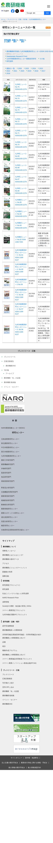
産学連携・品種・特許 (11, 622)
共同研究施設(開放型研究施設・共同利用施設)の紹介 (21, 635)
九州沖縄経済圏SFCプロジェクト (14, 615)
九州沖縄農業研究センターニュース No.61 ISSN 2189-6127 (21, 255)
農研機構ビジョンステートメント (14, 568)
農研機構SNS (7, 704)
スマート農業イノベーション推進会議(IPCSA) (19, 663)
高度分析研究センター (9, 521)
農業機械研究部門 (7, 464)
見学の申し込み (8, 687)
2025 (27, 68)
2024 (34, 68)
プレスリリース (8, 674)
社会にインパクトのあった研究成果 (15, 593)
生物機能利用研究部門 (9, 492)
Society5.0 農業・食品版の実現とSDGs (16, 606)
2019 (29, 71)
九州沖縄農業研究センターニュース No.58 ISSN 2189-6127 (21, 295)
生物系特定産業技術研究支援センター (15, 530)
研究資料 (9, 61)
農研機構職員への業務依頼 (12, 630)
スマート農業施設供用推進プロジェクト (17, 659)
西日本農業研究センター (10, 452)
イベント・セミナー (9, 700)
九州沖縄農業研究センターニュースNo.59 (21, 282)
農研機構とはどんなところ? (12, 555)
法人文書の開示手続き (10, 763)
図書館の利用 (7, 572)
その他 (42, 59)
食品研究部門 (6, 477)
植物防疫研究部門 (7, 500)
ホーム (3, 19)
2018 (36, 71)
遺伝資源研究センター (9, 517)
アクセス (5, 563)
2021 (15, 71)
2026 (20, 68)
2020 (22, 71)
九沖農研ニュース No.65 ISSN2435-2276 (21, 202)
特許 (4, 646)
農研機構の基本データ (10, 559)
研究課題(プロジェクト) (11, 585)
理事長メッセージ (9, 551)
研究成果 (5, 589)
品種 (4, 642)
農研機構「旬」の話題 (10, 691)
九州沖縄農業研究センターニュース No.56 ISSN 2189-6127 (21, 329)
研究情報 (6, 581)
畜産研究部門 (6, 473)
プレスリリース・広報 (14, 19)
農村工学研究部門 (7, 460)
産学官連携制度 (8, 626)
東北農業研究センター (9, 443)
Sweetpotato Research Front (16, 56)
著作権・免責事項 (31, 758)
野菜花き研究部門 (7, 488)
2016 (8, 73)
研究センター (18, 432)
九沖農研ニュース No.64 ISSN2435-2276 (21, 213)
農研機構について (9, 547)
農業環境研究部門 (7, 496)
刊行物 (25, 19)
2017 (43, 71)
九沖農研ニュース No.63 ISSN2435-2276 (21, 225)
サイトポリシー (16, 758)
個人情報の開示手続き (16, 767)
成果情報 (5, 602)
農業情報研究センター (9, 509)
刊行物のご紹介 (8, 683)
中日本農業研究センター (10, 447)
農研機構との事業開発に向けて (13, 638)
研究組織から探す (7, 41)
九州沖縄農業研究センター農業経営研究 (21, 59)
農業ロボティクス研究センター (12, 513)
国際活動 (5, 576)
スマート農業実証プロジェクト (13, 610)
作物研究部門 (6, 468)
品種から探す (15, 41)
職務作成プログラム (9, 650)
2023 (41, 68)
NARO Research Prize (10, 598)
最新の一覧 (10, 68)
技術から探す (23, 41)
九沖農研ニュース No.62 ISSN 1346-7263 (21, 239)
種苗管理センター (7, 525)
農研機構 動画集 (8, 695)
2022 (8, 71)
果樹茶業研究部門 (7, 481)
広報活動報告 (7, 679)
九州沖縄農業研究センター (37, 19)
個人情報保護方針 (34, 767)
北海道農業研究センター (10, 439)
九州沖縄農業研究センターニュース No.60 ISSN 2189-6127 (21, 269)
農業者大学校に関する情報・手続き (34, 763)
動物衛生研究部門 (7, 505)
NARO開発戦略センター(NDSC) (13, 428)
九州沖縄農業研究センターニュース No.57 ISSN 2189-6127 (21, 309)
